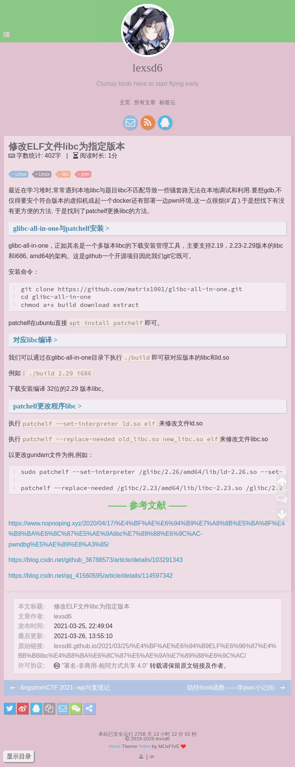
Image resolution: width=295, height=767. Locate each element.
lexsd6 (147, 67)
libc (65, 174)
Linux (21, 174)
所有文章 (145, 102)
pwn (85, 174)
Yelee (144, 746)
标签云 (167, 102)
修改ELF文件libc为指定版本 (91, 606)
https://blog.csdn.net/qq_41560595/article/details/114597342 (90, 575)
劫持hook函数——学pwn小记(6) (231, 687)
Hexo (115, 746)
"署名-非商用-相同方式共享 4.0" (105, 665)
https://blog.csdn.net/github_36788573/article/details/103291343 (95, 560)
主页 (124, 102)
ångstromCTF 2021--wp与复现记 (65, 687)
